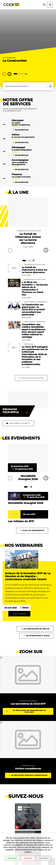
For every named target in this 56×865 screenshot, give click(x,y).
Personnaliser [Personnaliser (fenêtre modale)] (43, 858)
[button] (44, 5)
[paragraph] (28, 459)
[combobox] (24, 86)
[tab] (15, 73)
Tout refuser (28, 858)
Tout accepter (12, 858)
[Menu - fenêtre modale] (50, 5)
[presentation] (28, 32)
